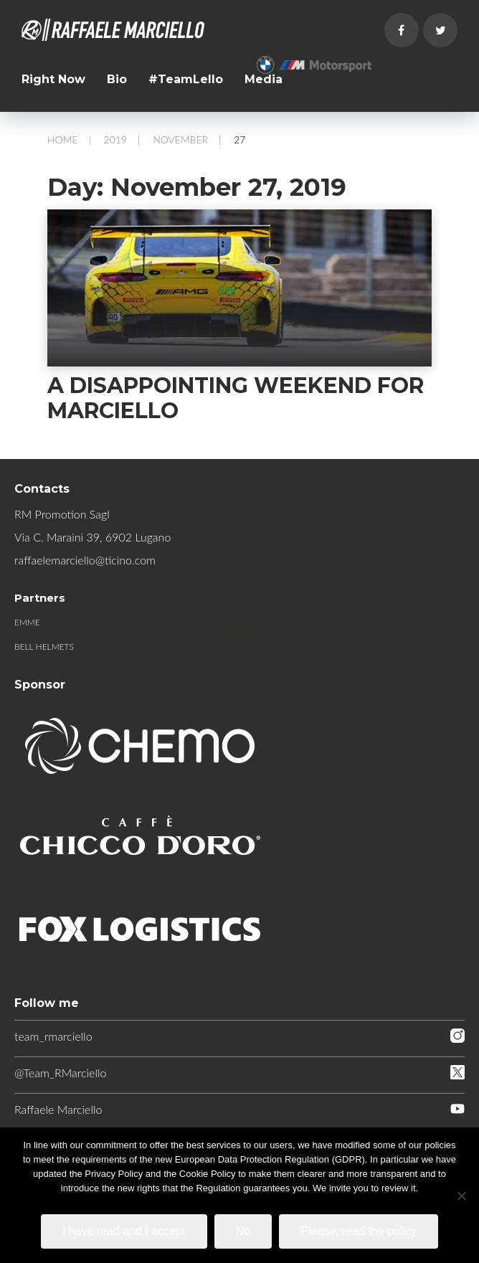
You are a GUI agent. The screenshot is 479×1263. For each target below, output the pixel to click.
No (243, 1231)
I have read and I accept (124, 1231)
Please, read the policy (358, 1231)
